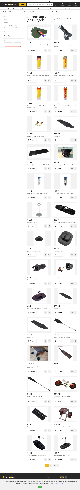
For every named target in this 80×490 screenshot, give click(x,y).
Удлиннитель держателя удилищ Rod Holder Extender (65, 45)
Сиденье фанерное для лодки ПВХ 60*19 (38, 165)
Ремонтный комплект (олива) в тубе (63, 193)
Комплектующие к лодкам (11, 25)
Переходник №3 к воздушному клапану (37, 279)
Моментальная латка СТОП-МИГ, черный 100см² (38, 76)
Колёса (6, 22)
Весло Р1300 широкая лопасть (62, 337)
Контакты (5, 1)
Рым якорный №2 (58, 251)
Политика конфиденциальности (72, 477)
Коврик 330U (30, 337)
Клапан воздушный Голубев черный (63, 165)
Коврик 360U (57, 308)
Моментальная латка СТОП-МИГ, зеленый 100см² (65, 106)
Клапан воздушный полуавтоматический (64, 279)
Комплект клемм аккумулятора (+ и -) (37, 136)
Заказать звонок (73, 1)
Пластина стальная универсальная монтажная (36, 366)
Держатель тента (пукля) (33, 251)
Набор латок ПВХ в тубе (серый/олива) (37, 45)
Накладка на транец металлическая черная (65, 222)
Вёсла (5, 19)
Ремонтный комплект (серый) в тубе (37, 193)
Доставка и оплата (14, 1)
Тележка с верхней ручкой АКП (62, 426)
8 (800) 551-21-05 (60, 1)
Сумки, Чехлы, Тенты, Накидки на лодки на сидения (13, 32)
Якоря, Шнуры (7, 36)
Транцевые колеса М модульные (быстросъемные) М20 (62, 397)
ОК (40, 486)
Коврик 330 (57, 136)
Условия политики (58, 483)
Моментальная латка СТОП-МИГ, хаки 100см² (64, 76)
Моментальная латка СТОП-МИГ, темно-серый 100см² (37, 106)
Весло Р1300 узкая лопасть (34, 396)
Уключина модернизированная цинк (36, 455)
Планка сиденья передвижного (35, 426)
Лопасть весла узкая (59, 366)
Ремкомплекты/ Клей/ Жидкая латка (12, 28)
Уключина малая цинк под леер (62, 455)
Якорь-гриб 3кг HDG (32, 222)
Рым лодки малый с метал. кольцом (37, 308)
